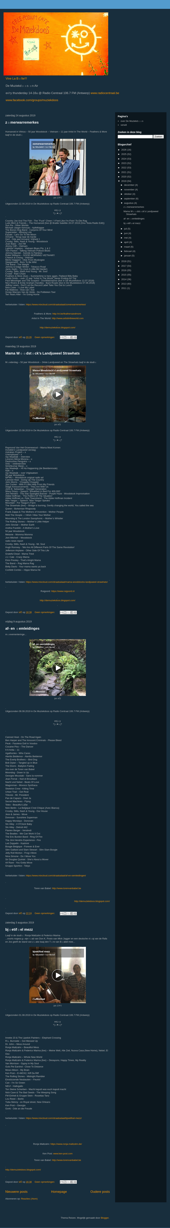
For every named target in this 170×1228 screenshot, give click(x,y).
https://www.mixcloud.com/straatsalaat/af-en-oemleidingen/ (56, 875)
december (129, 185)
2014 (124, 279)
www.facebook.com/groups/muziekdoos (32, 100)
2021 (124, 172)
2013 (124, 283)
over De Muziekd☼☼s (132, 121)
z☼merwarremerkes (22, 122)
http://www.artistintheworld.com (68, 318)
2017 (124, 266)
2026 (124, 149)
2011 (124, 288)
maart (127, 246)
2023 (124, 163)
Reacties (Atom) (29, 1198)
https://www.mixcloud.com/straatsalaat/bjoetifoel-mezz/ (54, 1118)
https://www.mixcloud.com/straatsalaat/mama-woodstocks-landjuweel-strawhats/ (67, 582)
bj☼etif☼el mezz (19, 929)
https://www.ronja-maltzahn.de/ (66, 1144)
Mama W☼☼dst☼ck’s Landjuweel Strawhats (42, 353)
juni (126, 233)
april (126, 242)
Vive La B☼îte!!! (16, 78)
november (129, 189)
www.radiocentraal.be (104, 93)
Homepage (59, 1191)
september (130, 198)
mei (126, 237)
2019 (124, 181)
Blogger (105, 1217)
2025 (124, 154)
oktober (128, 194)
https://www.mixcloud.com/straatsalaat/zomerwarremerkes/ (56, 304)
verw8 (124, 125)
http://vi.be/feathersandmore (66, 313)
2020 (124, 176)
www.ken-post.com (62, 1153)
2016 (124, 270)
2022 (124, 167)
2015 (124, 274)
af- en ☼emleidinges (22, 628)
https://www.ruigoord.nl (63, 591)
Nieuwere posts (16, 1191)
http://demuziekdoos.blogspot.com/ (57, 327)
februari (128, 251)
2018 (124, 261)
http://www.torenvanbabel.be (66, 888)
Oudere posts (100, 1191)
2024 (124, 158)
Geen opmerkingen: (45, 337)
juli (126, 228)
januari (128, 255)
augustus (129, 203)
